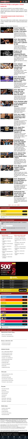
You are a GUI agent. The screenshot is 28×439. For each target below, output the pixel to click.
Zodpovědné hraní (8, 422)
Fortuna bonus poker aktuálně (6, 344)
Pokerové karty (4, 390)
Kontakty (4, 433)
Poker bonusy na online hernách (6, 377)
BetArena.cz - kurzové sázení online (7, 236)
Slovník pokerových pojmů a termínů (7, 359)
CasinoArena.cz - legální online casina (20, 238)
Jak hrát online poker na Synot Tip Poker (7, 380)
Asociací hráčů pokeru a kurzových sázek (21, 422)
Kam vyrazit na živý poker (5, 388)
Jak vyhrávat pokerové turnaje (6, 356)
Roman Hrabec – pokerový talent (6, 398)
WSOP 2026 (3, 396)
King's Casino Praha (5, 393)
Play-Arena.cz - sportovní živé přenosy (20, 246)
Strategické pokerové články (6, 367)
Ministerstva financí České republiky (11, 420)
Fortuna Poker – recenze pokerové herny (7, 336)
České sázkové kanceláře (5, 414)
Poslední (19, 205)
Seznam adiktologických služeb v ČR (20, 430)
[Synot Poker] (8, 275)
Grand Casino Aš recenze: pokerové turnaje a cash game (20, 29)
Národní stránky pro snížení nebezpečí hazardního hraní (10, 431)
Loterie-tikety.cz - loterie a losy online (20, 242)
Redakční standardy (9, 433)
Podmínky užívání (15, 433)
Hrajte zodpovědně (3, 424)
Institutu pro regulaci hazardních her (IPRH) (17, 421)
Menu (26, 1)
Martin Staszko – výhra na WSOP (6, 399)
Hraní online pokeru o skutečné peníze (7, 378)
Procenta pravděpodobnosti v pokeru (7, 354)
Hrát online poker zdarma (5, 375)
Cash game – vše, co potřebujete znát (7, 357)
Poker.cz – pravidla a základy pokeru (20, 236)
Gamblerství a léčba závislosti (6, 408)
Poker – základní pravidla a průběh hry (7, 351)
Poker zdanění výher (5, 409)
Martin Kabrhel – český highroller (6, 401)
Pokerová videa (4, 365)
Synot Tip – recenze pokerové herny (7, 334)
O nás (1, 433)
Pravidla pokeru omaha (5, 362)
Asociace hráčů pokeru (5, 411)
